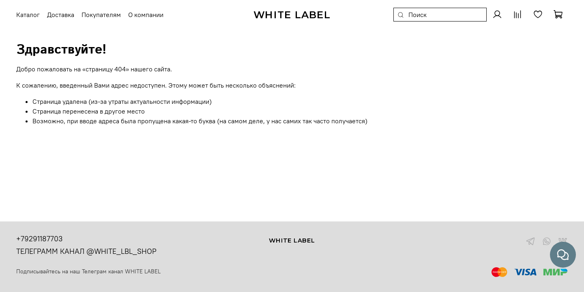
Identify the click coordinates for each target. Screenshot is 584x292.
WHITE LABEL (143, 271)
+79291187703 (39, 238)
